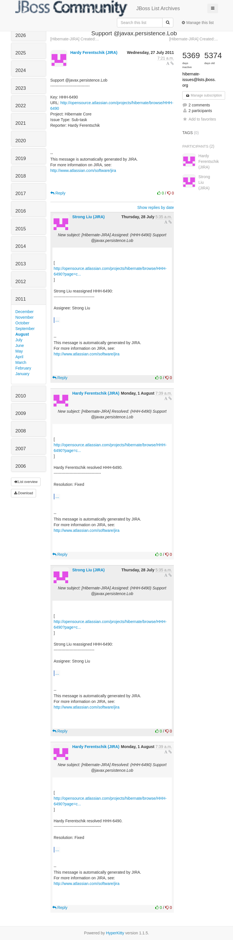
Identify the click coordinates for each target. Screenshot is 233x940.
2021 (20, 123)
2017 (20, 193)
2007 (20, 448)
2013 (20, 263)
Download (23, 493)
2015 (20, 228)
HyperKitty (115, 933)
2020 (20, 140)
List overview (26, 482)
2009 (20, 413)
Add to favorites (199, 119)
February (23, 368)
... (57, 319)
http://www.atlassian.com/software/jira (83, 170)
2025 (20, 53)
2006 (20, 466)
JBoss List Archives (97, 8)
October (22, 323)
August (22, 334)
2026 (20, 35)
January (22, 373)
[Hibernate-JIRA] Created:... (74, 39)
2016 (20, 211)
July (19, 340)
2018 (20, 176)
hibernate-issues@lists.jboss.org (199, 80)
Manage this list (198, 22)
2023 (20, 88)
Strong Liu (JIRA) (88, 217)
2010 (20, 396)
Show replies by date (155, 207)
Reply (58, 193)
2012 (20, 281)
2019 (20, 158)
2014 (20, 246)
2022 (20, 105)
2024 (20, 70)
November (24, 317)
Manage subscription (203, 95)
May (19, 351)
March (20, 362)
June (19, 345)
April (19, 357)
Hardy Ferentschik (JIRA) (93, 52)
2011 (20, 299)
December (24, 311)
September (25, 328)
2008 (20, 431)
